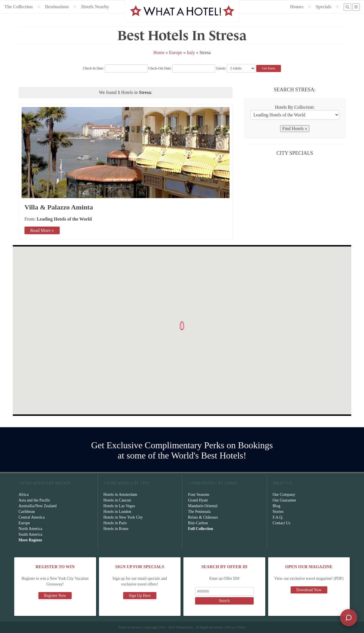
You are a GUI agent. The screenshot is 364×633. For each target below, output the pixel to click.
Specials (323, 6)
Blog (276, 506)
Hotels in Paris (115, 523)
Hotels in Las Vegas (119, 506)
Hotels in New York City (123, 517)
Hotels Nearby (95, 6)
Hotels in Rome (116, 529)
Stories (278, 511)
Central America (31, 517)
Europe (175, 52)
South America (30, 534)
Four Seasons (198, 494)
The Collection (18, 6)
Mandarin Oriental (203, 506)
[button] (182, 325)
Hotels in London (117, 511)
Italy (191, 52)
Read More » (42, 230)
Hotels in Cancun (117, 500)
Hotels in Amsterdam (120, 494)
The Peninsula (199, 511)
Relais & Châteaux (203, 517)
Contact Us (282, 523)
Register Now (55, 595)
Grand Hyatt (198, 500)
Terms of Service (129, 627)
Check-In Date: (115, 68)
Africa (23, 494)
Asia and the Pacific (34, 500)
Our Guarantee (284, 500)
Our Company (284, 494)
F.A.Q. (278, 517)
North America (30, 529)
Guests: (221, 68)
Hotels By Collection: (295, 107)
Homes (296, 6)
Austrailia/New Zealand (37, 506)
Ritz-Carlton (198, 523)
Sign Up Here (140, 595)
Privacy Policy (236, 627)
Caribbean (26, 511)
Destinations (57, 6)
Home (158, 52)
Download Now (309, 590)
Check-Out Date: (181, 68)
